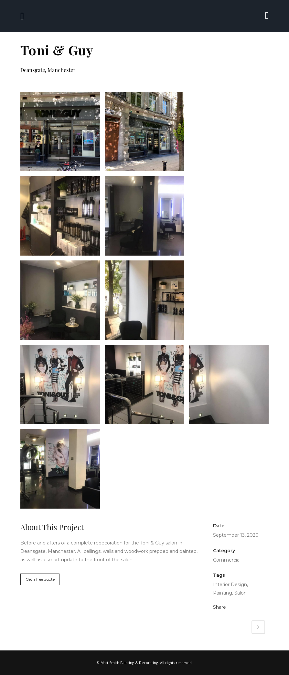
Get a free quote (40, 579)
